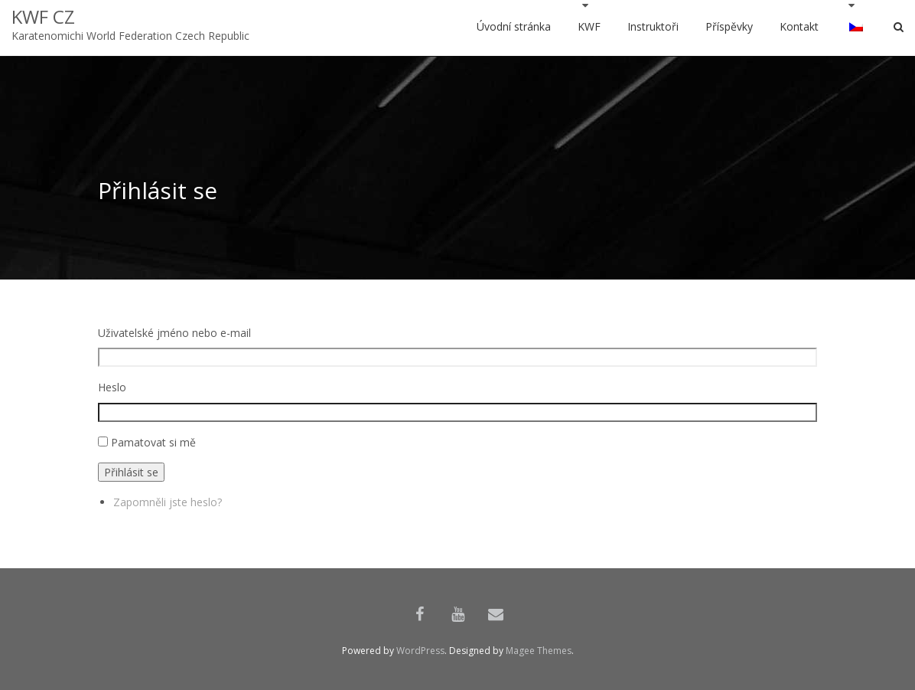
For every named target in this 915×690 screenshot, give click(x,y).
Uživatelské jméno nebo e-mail (174, 332)
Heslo (112, 387)
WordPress (420, 650)
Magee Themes (538, 650)
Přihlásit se (131, 472)
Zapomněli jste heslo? (167, 502)
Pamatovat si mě (153, 442)
